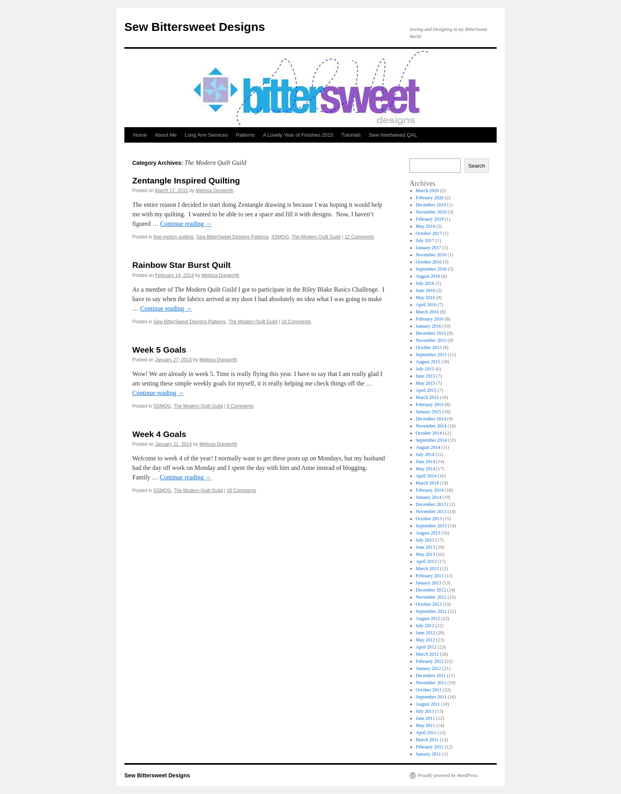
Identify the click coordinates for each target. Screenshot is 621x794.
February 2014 (430, 490)
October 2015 (429, 347)
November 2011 (431, 682)
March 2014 (427, 483)
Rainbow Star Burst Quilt (181, 264)
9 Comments (240, 406)
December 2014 (431, 419)
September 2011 (431, 697)
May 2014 (425, 468)
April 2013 (426, 561)
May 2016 (425, 297)
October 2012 (429, 604)
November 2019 (431, 212)
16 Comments (296, 321)
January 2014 (428, 497)
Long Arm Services (206, 135)
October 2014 (429, 433)
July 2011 (425, 711)
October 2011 (429, 690)
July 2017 (425, 240)
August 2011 (428, 704)
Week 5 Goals (159, 349)
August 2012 (428, 618)
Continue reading (186, 223)
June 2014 (425, 461)
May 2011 (425, 725)
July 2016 (425, 283)
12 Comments (359, 237)
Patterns (245, 135)
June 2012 (425, 633)
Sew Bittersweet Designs (194, 26)
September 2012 (431, 611)
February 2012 (430, 661)
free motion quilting (173, 237)
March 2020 (427, 190)
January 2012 (428, 668)
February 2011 (430, 747)
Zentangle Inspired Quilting (186, 180)
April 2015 (426, 390)
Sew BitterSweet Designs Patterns (232, 237)
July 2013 (425, 540)
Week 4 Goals (159, 434)
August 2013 (428, 533)
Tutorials (351, 135)
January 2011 (428, 754)
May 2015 (425, 383)
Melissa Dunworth (214, 190)
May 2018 (425, 226)
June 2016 (425, 290)
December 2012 (431, 590)
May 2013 (425, 554)
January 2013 (428, 583)
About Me (166, 135)
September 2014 (431, 440)
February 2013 (430, 575)
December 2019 (431, 205)
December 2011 (431, 675)
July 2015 (425, 369)
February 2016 (430, 319)
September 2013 (431, 526)
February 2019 (430, 219)
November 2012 (431, 597)
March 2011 (427, 739)
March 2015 (427, 397)
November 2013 (431, 511)
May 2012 (425, 640)
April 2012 (426, 647)
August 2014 (428, 447)
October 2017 (429, 233)
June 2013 (425, 547)
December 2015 (431, 333)
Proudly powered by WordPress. (447, 775)
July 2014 (425, 454)
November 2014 (431, 426)
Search (476, 166)
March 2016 (427, 312)
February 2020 (430, 197)
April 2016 (426, 304)
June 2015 (425, 376)
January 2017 (428, 247)
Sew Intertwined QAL (393, 135)
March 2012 (427, 654)
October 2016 (429, 262)
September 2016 (431, 269)
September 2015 (431, 354)
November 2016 (431, 255)
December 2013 (431, 504)
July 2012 (425, 625)
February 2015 (430, 404)
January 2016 (428, 326)
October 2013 (429, 518)
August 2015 (428, 362)
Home (140, 135)
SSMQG (280, 237)
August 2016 (428, 276)
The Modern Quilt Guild (316, 237)
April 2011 (426, 732)
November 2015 (431, 340)
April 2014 (426, 476)
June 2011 (425, 718)
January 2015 (428, 411)
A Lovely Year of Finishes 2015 (298, 135)
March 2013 (427, 568)
